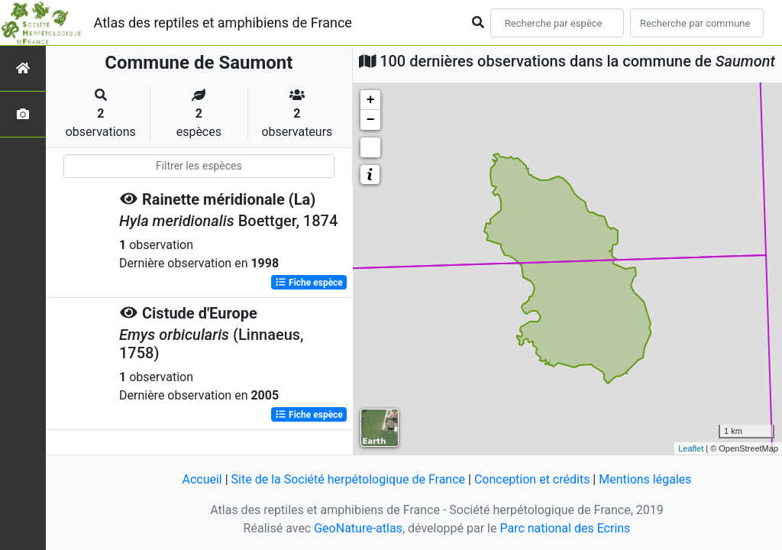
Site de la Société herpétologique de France (348, 479)
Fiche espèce (309, 282)
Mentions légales (645, 479)
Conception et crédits (532, 479)
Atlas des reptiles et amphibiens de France (223, 23)
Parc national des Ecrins (564, 528)
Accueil (201, 479)
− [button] (371, 120)
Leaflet (690, 448)
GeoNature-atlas (358, 528)
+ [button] (371, 100)
